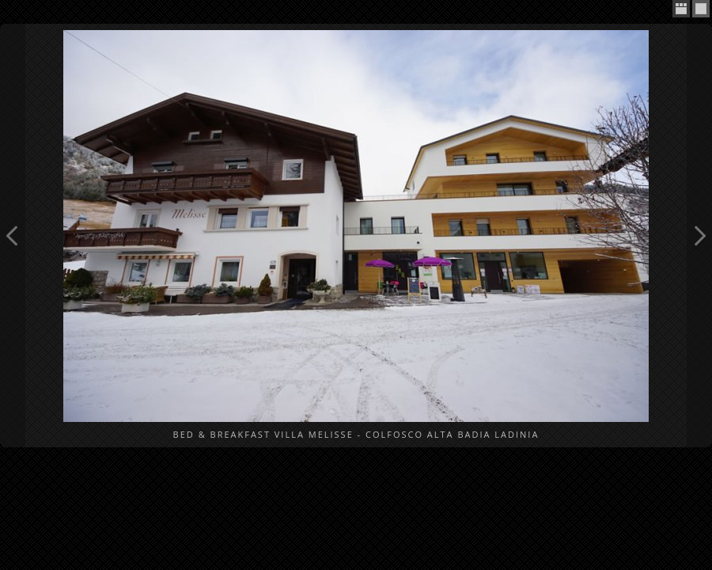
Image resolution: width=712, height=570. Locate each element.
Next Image (699, 235)
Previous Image (12, 235)
